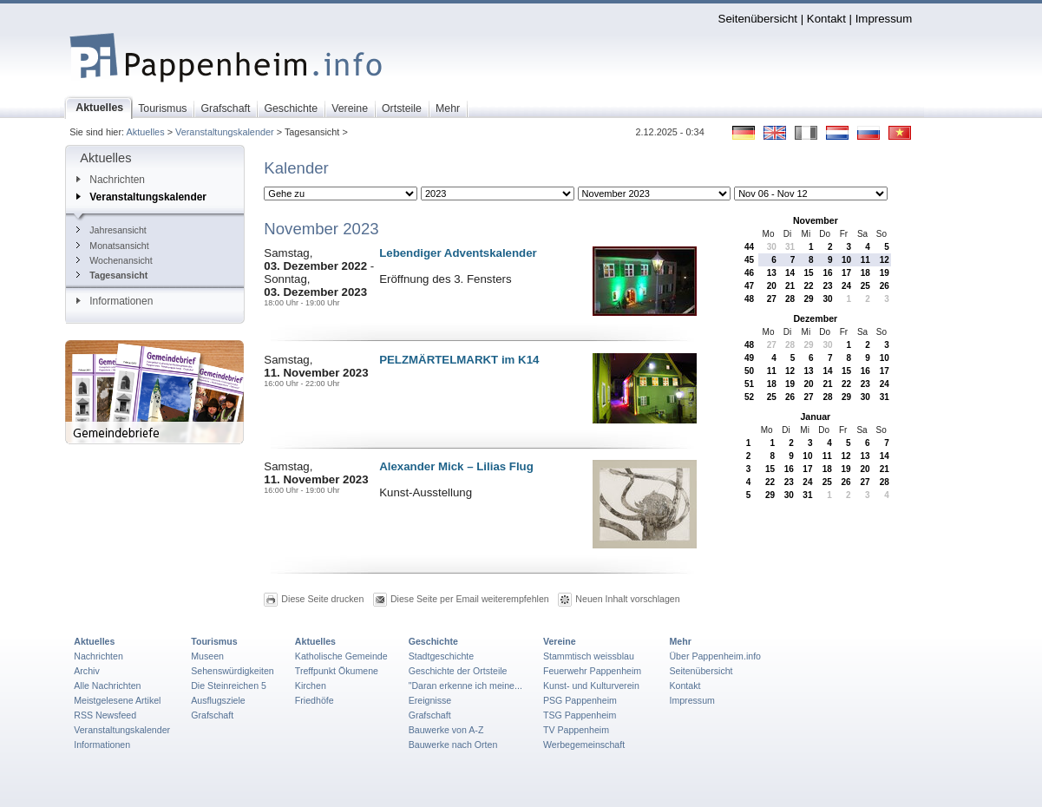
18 (865, 273)
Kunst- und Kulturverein (591, 685)
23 (828, 286)
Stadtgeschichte (442, 656)
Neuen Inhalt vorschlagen (627, 599)
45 (749, 260)
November (815, 220)
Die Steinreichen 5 (228, 685)
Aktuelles (145, 132)
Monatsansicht (112, 245)
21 (790, 286)
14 (790, 273)
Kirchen (310, 685)
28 (790, 299)
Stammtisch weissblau (588, 656)
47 (749, 286)
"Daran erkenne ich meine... (465, 685)
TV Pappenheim (576, 730)
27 (772, 299)
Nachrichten (110, 180)
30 (772, 247)
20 (772, 286)
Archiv (86, 671)
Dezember (815, 318)
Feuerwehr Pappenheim (592, 671)
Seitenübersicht (757, 18)
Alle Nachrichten (107, 685)
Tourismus (214, 641)
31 (790, 247)
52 (749, 397)
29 (808, 299)
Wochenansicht (114, 260)
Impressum (884, 18)
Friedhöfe (314, 700)
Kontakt (826, 18)
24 (846, 286)
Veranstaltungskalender (224, 132)
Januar (815, 416)
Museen (207, 656)
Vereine (559, 641)
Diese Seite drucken (322, 599)
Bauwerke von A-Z (446, 730)
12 (884, 260)
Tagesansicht (111, 275)
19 (884, 273)
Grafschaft (212, 715)
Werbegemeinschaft (584, 744)
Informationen (114, 301)
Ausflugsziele (218, 700)
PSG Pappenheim (580, 700)
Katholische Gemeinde (341, 656)
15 (808, 273)
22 (808, 286)
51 (749, 384)
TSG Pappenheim (579, 715)
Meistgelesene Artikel (117, 700)
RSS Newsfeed (105, 715)
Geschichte (433, 641)
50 (749, 371)
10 (846, 260)
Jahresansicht (111, 230)
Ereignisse (430, 700)
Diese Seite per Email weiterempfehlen (469, 599)
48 (749, 299)
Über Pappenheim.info (715, 656)
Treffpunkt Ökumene (336, 671)
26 (884, 286)
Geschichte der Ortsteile (458, 671)
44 (749, 247)
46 (749, 273)
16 (828, 273)
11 (865, 260)
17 (846, 273)
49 (749, 358)
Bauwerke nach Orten (453, 744)
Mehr (680, 641)
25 (865, 286)
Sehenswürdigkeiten (232, 671)
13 (772, 273)
